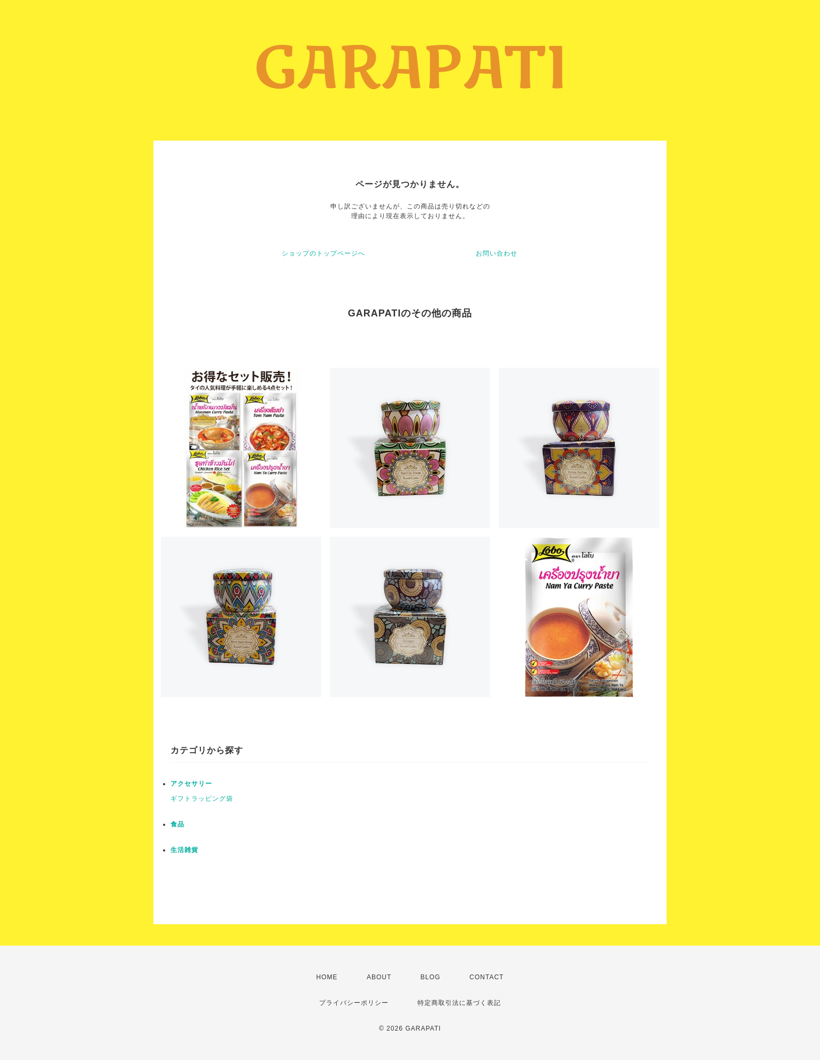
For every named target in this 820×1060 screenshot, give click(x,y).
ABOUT (379, 977)
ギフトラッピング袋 (202, 798)
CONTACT (486, 977)
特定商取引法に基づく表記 (459, 1003)
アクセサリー (191, 783)
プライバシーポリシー (354, 1003)
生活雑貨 (184, 850)
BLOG (430, 977)
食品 (177, 824)
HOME (327, 977)
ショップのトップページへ (323, 253)
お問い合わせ (496, 253)
